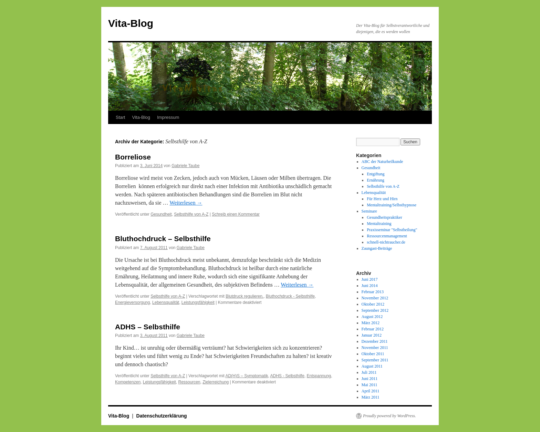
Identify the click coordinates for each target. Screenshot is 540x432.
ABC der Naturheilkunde (382, 161)
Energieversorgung (132, 302)
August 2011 (372, 366)
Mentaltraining (379, 223)
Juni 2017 (370, 279)
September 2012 (375, 310)
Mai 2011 (369, 384)
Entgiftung (375, 174)
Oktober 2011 (373, 353)
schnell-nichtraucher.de (386, 242)
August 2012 (372, 316)
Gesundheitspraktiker (384, 217)
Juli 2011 (369, 372)
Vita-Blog (130, 23)
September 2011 (375, 360)
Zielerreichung (215, 382)
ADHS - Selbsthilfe (287, 375)
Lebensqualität (165, 302)
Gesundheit (161, 214)
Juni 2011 (370, 378)
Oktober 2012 (373, 304)
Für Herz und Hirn (382, 198)
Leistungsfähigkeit (198, 302)
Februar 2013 (373, 291)
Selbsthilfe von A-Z (191, 214)
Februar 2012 (373, 329)
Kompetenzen (128, 382)
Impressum (168, 117)
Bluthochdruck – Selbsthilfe (163, 239)
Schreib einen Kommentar (236, 214)
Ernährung (375, 180)
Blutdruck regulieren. (244, 296)
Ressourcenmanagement (387, 236)
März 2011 (371, 397)
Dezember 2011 (375, 341)
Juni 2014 (370, 285)
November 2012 (375, 298)
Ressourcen (189, 382)
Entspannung (319, 375)
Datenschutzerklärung (161, 416)
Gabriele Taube (185, 165)
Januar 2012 (372, 335)
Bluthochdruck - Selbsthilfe (290, 296)
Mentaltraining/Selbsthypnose (391, 205)
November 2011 (375, 347)
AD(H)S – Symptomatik (246, 375)
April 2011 (371, 391)
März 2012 (371, 322)
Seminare (369, 211)
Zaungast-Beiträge (377, 248)
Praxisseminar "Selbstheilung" (392, 229)
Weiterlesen (185, 203)
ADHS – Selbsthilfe (147, 327)
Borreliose (133, 157)
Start (120, 117)
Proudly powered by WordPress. (389, 415)
